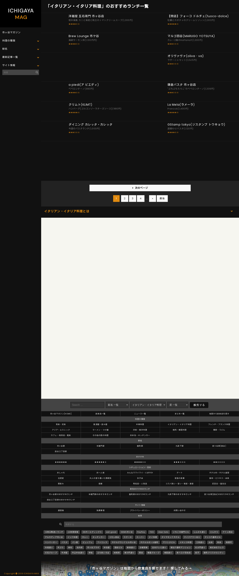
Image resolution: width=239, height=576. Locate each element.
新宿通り (131, 547)
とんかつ (214, 532)
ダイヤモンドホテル (171, 537)
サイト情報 (8, 65)
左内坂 (80, 547)
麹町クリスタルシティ (214, 552)
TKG (152, 532)
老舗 (100, 483)
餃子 (197, 552)
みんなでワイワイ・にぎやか (140, 472)
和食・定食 (61, 424)
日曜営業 (144, 547)
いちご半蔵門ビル (181, 532)
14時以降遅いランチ (54, 532)
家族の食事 (180, 478)
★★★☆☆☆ (180, 462)
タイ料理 (153, 537)
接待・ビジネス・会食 (219, 478)
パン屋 (75, 542)
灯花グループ (51, 552)
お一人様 (100, 472)
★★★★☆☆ (140, 462)
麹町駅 (140, 446)
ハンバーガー (51, 542)
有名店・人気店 (140, 483)
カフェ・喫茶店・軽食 (61, 435)
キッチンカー (99, 537)
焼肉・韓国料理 (180, 430)
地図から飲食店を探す (219, 413)
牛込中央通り (78, 552)
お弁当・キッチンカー (140, 435)
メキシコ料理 (186, 542)
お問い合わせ (180, 510)
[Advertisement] (21, 97)
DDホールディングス (92, 532)
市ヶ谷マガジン (11, 32)
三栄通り (200, 542)
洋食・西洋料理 (140, 430)
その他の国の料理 (101, 435)
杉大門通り (200, 547)
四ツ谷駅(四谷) (219, 446)
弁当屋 (107, 547)
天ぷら (60, 547)
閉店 (141, 552)
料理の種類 (8, 40)
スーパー (140, 537)
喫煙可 (229, 542)
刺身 (219, 542)
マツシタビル (169, 542)
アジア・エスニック (61, 430)
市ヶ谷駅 (61, 446)
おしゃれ (61, 472)
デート (180, 472)
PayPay (141, 532)
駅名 (4, 49)
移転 (91, 552)
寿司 (70, 547)
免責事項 (100, 510)
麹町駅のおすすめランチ (140, 494)
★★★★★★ (61, 462)
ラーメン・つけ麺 (101, 430)
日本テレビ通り (159, 547)
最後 (162, 198)
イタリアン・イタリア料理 (180, 424)
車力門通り (129, 552)
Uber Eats (163, 532)
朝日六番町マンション (181, 547)
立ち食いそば (103, 552)
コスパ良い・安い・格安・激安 (180, 483)
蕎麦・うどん (219, 430)
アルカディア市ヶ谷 (54, 537)
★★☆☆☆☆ (219, 462)
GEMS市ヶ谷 (127, 532)
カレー (85, 537)
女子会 (140, 478)
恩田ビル (118, 547)
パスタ (65, 542)
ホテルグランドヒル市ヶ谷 (124, 542)
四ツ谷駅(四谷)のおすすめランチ (219, 494)
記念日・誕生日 (219, 483)
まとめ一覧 (180, 413)
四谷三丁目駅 (61, 451)
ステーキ (128, 537)
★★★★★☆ (101, 462)
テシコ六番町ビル (213, 537)
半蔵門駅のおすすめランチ (100, 494)
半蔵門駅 (100, 446)
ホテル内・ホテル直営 (219, 472)
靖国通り (168, 552)
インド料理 (73, 537)
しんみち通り (200, 532)
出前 (211, 542)
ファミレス (102, 542)
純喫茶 (117, 552)
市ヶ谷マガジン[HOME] (61, 413)
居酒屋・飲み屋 (100, 424)
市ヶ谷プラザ (93, 547)
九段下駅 (180, 446)
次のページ (141, 188)
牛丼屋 (65, 552)
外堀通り (49, 547)
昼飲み (61, 483)
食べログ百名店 (184, 552)
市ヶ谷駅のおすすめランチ (61, 494)
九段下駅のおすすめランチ (180, 494)
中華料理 (140, 424)
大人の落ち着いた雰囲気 (100, 478)
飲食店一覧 (101, 413)
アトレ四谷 (228, 532)
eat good (111, 532)
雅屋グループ (154, 552)
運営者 (61, 510)
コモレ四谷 (114, 537)
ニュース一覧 (140, 413)
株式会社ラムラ (217, 547)
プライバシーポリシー (140, 510)
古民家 (61, 478)
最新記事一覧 (10, 57)
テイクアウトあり (192, 537)
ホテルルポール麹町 (149, 542)
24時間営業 (73, 532)
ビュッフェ (88, 542)
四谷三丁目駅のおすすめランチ (61, 499)
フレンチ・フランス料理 (219, 424)
